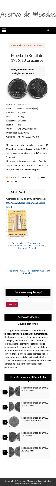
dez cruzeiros (37, 245)
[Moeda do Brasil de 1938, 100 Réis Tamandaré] (15, 421)
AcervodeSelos (17, 245)
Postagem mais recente (16, 271)
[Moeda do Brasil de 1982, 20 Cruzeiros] (15, 451)
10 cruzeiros (34, 243)
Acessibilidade (34, 483)
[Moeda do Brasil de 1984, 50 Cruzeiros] (15, 391)
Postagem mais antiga (40, 271)
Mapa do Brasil (27, 248)
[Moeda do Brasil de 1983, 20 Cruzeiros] (15, 406)
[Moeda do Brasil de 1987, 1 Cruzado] (15, 436)
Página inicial (28, 272)
